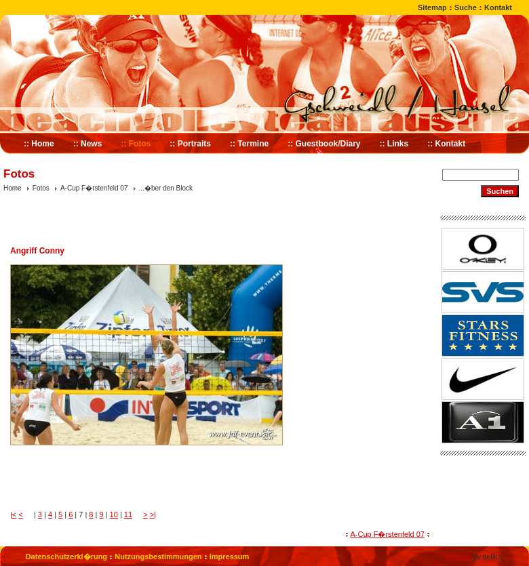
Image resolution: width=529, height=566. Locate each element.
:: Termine (249, 143)
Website (457, 556)
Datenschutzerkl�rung (66, 556)
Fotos (41, 188)
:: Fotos (136, 143)
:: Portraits (190, 143)
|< (13, 514)
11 (128, 514)
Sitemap (432, 7)
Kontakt (498, 7)
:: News (87, 143)
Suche (465, 7)
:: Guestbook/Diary (324, 143)
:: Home (39, 143)
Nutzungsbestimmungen (158, 556)
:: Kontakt (446, 143)
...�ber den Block (166, 188)
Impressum (230, 556)
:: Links (394, 143)
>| (153, 514)
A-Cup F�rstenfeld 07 (94, 188)
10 (114, 514)
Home (12, 188)
